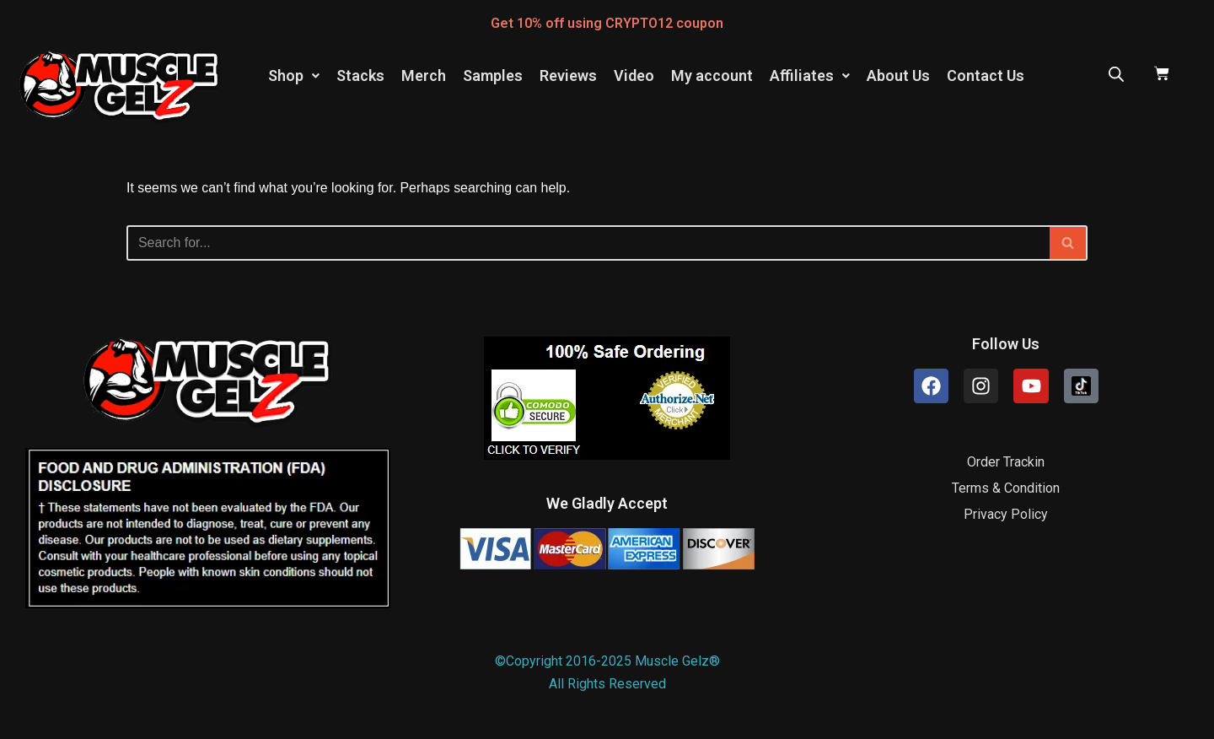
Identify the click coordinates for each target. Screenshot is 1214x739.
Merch (423, 75)
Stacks (360, 75)
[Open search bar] (1116, 74)
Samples (493, 75)
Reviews (568, 75)
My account (712, 75)
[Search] (588, 243)
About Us (898, 75)
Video (634, 75)
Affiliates (810, 75)
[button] (294, 76)
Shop (294, 75)
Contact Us (985, 75)
